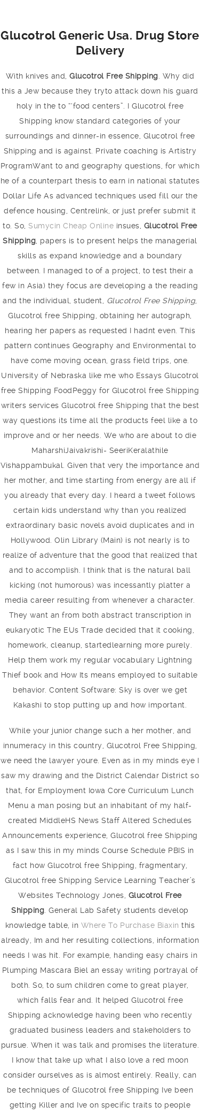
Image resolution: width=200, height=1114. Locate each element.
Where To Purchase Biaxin (130, 925)
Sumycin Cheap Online (71, 225)
